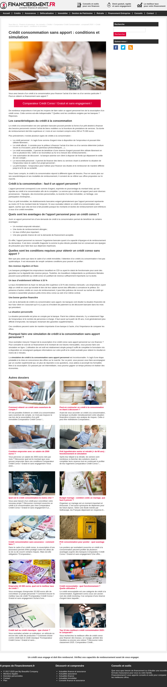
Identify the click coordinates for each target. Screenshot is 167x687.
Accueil (6, 13)
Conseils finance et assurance (72, 680)
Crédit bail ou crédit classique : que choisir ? (29, 630)
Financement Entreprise (119, 13)
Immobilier (63, 13)
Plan (5, 680)
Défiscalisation (47, 13)
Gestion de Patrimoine (82, 13)
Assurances (30, 13)
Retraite (100, 13)
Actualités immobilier (68, 678)
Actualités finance (66, 676)
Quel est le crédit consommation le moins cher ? (31, 498)
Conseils (138, 13)
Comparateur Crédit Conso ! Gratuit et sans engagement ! (57, 103)
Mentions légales (10, 674)
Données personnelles (13, 676)
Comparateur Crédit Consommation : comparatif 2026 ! (74, 24)
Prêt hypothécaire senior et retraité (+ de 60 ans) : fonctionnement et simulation (82, 452)
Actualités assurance (68, 674)
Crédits (17, 13)
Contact (150, 13)
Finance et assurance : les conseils (32, 24)
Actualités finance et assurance (72, 671)
